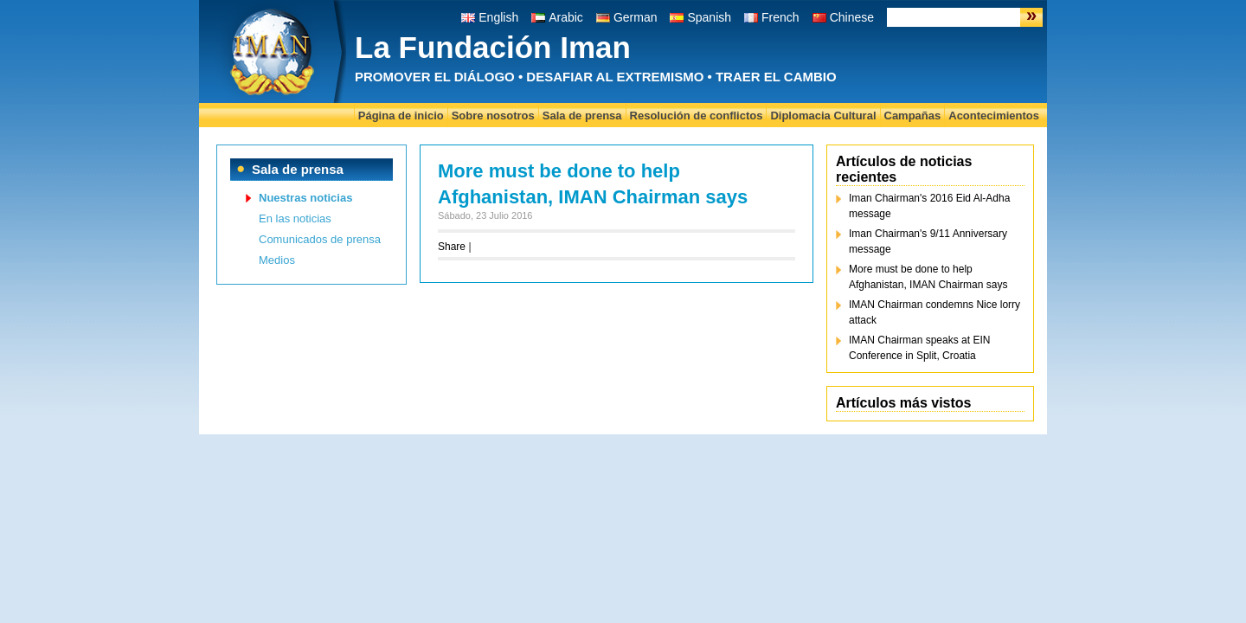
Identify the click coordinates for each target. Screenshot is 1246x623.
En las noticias (295, 218)
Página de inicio (401, 115)
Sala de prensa (582, 115)
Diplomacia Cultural (823, 115)
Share (452, 247)
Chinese (852, 17)
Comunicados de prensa (320, 239)
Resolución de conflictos (696, 115)
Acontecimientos (993, 115)
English (498, 17)
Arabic (566, 17)
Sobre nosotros (493, 115)
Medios (277, 260)
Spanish (709, 17)
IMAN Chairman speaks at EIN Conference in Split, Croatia (919, 348)
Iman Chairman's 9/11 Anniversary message (928, 241)
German (635, 17)
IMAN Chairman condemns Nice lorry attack (934, 312)
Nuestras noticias (305, 197)
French (780, 17)
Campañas (912, 115)
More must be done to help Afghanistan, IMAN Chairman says (928, 277)
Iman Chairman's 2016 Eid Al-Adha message (929, 206)
